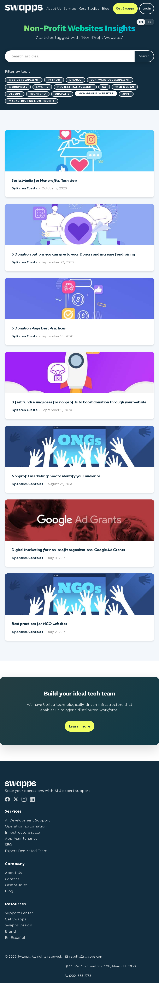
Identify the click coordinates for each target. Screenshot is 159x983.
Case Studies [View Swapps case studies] (89, 9)
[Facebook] (7, 799)
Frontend (38, 93)
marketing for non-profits (32, 100)
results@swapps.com (84, 956)
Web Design (124, 86)
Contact (12, 879)
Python (54, 79)
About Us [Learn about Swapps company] (53, 9)
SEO (8, 844)
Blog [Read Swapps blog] (105, 9)
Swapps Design (18, 925)
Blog (9, 891)
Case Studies (16, 885)
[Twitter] (15, 799)
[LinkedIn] (32, 799)
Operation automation (26, 826)
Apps (126, 93)
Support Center (19, 913)
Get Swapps (15, 919)
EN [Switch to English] (141, 22)
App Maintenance (21, 838)
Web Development (24, 79)
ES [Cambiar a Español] (149, 22)
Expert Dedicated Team (26, 851)
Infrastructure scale (22, 832)
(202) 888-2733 (78, 976)
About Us (13, 872)
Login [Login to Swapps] (146, 8)
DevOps (15, 93)
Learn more (79, 726)
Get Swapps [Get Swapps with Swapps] (125, 8)
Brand (10, 931)
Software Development (110, 79)
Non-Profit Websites (96, 93)
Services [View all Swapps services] (70, 9)
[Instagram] (24, 799)
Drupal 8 (62, 93)
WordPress (18, 86)
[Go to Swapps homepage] (24, 9)
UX (104, 86)
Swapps (42, 86)
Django (75, 79)
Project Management (75, 86)
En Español (15, 937)
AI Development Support (27, 820)
